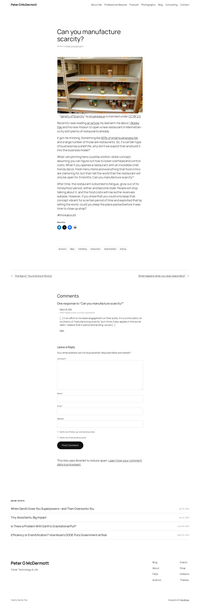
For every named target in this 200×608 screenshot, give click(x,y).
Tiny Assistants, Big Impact (29, 517)
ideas (72, 249)
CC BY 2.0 (134, 116)
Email (60, 406)
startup (123, 249)
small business (110, 249)
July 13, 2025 (184, 517)
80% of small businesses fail (119, 138)
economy (62, 249)
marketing (82, 249)
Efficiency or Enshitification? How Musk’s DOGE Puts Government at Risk (59, 535)
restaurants (95, 249)
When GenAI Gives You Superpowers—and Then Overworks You (52, 508)
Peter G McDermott (24, 5)
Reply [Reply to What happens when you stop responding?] (62, 330)
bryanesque (97, 116)
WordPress (184, 600)
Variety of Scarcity (72, 116)
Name (60, 393)
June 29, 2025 (183, 526)
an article (93, 123)
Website (60, 418)
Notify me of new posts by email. (73, 437)
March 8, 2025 (183, 535)
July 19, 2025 (184, 508)
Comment (62, 358)
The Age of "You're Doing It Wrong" (33, 275)
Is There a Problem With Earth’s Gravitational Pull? (43, 526)
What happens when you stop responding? (161, 275)
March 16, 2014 (66, 309)
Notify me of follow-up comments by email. (77, 432)
